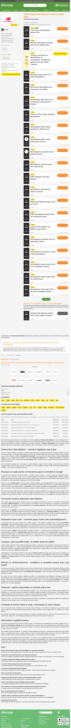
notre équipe (53, 347)
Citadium (40, 407)
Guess (13, 400)
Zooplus (38, 400)
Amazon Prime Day (43, 718)
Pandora (14, 407)
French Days (42, 723)
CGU (22, 723)
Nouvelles (3, 722)
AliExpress (26, 400)
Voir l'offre (62, 41)
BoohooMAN (51, 407)
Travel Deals (65, 10)
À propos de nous (5, 718)
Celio (30, 407)
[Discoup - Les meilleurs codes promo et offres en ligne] (7, 5)
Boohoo (3, 410)
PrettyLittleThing (59, 407)
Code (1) (4, 48)
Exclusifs (15, 10)
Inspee (44, 407)
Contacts (23, 720)
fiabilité (64, 350)
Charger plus (46, 299)
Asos (17, 400)
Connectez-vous (61, 5)
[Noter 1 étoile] (2, 359)
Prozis (32, 400)
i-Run (57, 400)
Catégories (47, 10)
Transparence (24, 727)
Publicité (3, 720)
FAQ (22, 722)
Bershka (9, 407)
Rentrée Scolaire (43, 722)
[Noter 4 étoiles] (6, 359)
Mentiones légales (25, 725)
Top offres (23, 10)
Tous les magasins (5, 723)
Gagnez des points (60, 53)
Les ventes (56, 10)
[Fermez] (68, 1)
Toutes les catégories (6, 725)
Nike (47, 400)
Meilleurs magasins (34, 10)
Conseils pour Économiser (31, 19)
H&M (21, 400)
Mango (3, 407)
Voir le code (62, 28)
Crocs (19, 407)
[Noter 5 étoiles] (7, 359)
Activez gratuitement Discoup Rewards (11, 74)
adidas (43, 400)
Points (15, 25)
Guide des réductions (6, 727)
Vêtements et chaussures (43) (5, 58)
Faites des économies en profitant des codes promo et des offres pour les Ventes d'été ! (35, 1)
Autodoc (52, 400)
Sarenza (8, 400)
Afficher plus (35, 366)
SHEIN (3, 400)
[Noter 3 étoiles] (4, 359)
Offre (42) (4, 50)
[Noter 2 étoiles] (3, 359)
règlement (4, 71)
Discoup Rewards (6, 10)
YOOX (34, 407)
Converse (25, 407)
